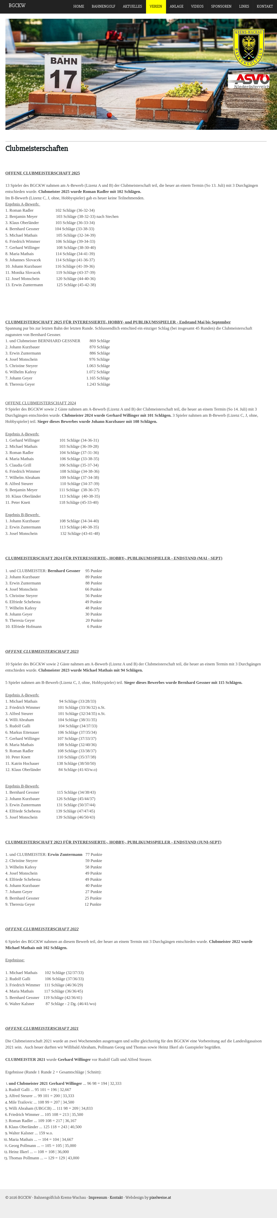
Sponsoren (221, 6)
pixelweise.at (160, 1197)
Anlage (176, 6)
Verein (156, 6)
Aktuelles (132, 6)
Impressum (97, 1197)
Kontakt (265, 6)
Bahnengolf (103, 6)
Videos (197, 6)
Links (244, 6)
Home (78, 6)
